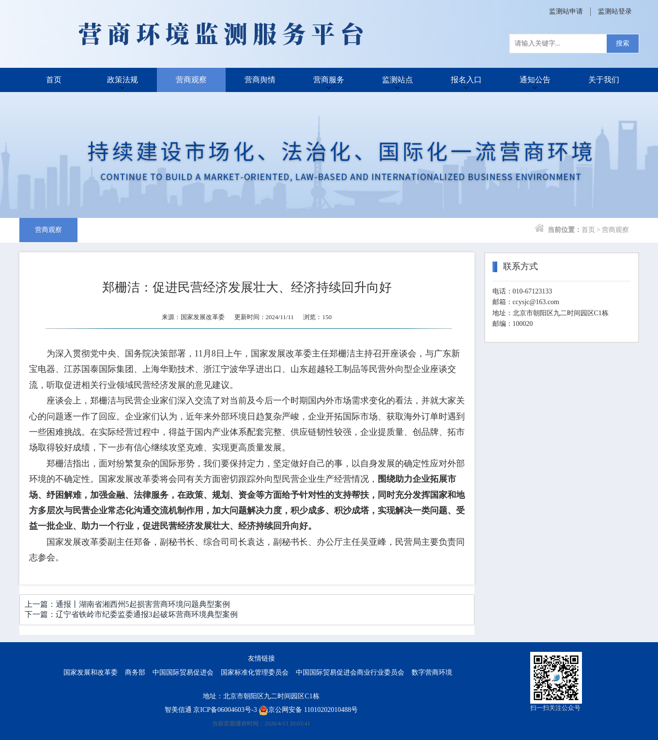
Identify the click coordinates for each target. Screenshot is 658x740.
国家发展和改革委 (90, 672)
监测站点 (397, 80)
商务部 (135, 672)
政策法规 (122, 80)
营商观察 (191, 80)
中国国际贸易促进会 (183, 672)
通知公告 (535, 80)
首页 (53, 80)
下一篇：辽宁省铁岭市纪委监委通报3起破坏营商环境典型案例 (131, 614)
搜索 (622, 43)
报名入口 (466, 80)
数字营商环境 (432, 672)
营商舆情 (260, 80)
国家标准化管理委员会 (255, 672)
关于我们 (603, 80)
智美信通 (178, 709)
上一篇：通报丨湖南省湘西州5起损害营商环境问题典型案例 (127, 604)
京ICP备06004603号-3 (225, 709)
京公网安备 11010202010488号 (308, 709)
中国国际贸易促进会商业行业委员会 (350, 672)
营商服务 (328, 80)
